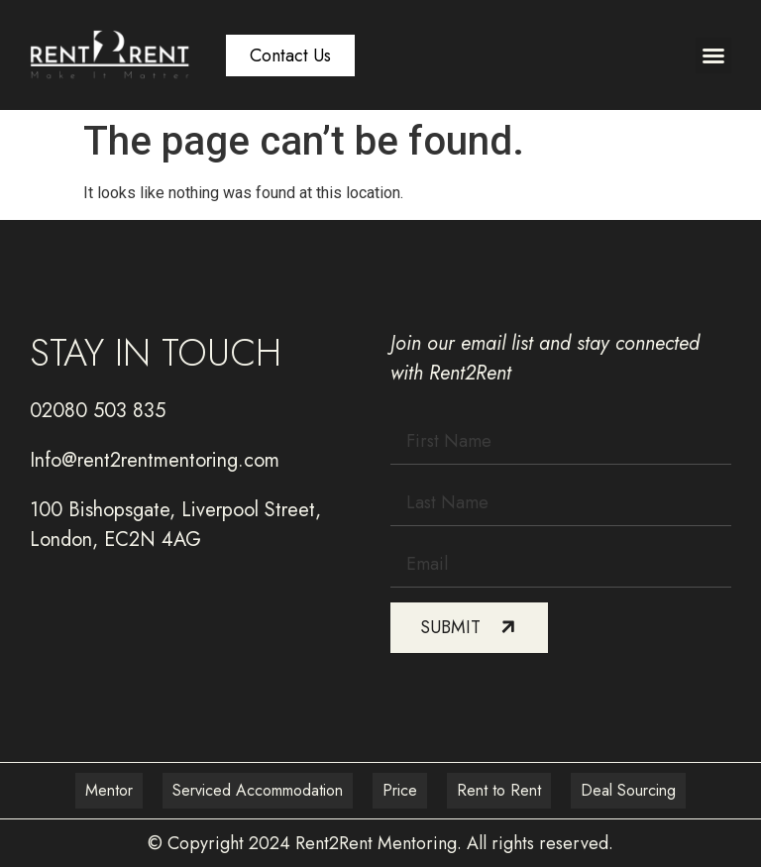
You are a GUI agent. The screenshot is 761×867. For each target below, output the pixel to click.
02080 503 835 (97, 410)
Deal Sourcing (628, 790)
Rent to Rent (499, 790)
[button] (713, 55)
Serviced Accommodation (257, 790)
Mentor (109, 790)
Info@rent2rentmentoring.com (154, 460)
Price (399, 790)
